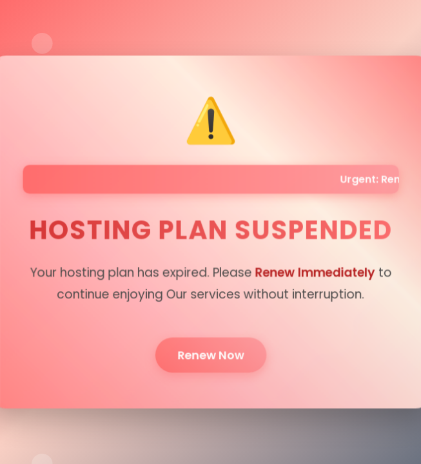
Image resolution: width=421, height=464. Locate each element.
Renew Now (210, 352)
